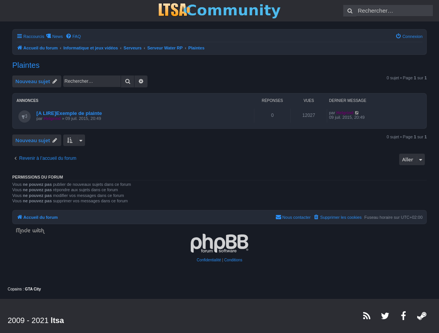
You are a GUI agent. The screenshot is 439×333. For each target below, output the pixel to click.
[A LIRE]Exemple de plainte (69, 113)
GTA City (33, 289)
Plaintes (25, 65)
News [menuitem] (57, 36)
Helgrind (52, 118)
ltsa (57, 320)
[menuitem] (73, 36)
